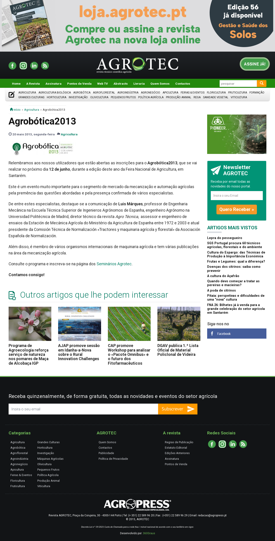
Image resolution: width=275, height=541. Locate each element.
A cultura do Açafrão (223, 276)
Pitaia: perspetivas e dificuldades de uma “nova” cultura (236, 298)
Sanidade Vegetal (215, 97)
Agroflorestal (104, 92)
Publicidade (106, 453)
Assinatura (53, 83)
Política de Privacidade (113, 458)
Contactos (182, 83)
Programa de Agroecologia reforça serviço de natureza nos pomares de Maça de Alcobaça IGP (28, 354)
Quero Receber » (236, 209)
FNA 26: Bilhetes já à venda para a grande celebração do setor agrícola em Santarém (236, 309)
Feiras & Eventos (192, 92)
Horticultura (56, 97)
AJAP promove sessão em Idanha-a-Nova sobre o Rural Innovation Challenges (79, 352)
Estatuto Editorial (176, 447)
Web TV (102, 83)
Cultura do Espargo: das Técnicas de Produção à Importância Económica (236, 254)
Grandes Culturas (31, 97)
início (15, 109)
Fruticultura (237, 92)
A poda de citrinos (221, 290)
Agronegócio (150, 92)
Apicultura (170, 92)
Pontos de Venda (79, 83)
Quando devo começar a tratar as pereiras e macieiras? (233, 283)
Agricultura (27, 92)
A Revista (33, 83)
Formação (256, 92)
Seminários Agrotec (114, 264)
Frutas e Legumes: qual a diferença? (236, 261)
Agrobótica (81, 92)
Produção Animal (178, 97)
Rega (197, 97)
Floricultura (216, 92)
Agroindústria (127, 92)
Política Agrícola (151, 97)
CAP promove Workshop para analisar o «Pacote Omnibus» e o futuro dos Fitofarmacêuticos (129, 354)
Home (16, 83)
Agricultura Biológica (54, 92)
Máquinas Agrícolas (50, 458)
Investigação (78, 97)
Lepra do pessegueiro (224, 238)
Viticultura (239, 97)
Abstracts (121, 83)
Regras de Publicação (179, 442)
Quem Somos (160, 83)
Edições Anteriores (177, 453)
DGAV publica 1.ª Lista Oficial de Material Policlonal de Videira (177, 350)
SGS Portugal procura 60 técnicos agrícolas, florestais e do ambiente (234, 245)
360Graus (149, 533)
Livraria (139, 83)
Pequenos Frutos (123, 97)
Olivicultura (99, 97)
